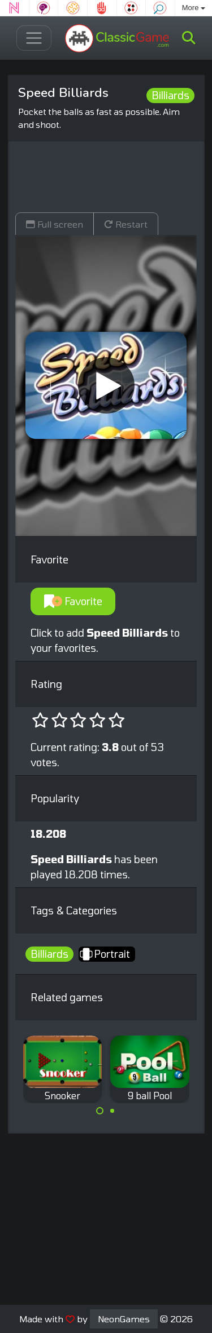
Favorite (73, 601)
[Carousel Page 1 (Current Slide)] (100, 1111)
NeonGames (124, 1318)
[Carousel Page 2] (112, 1111)
